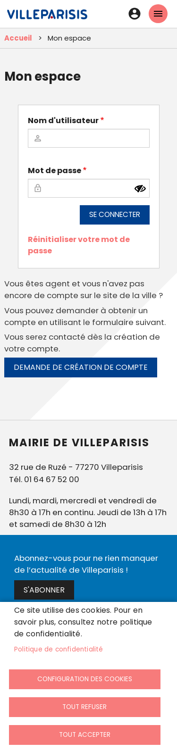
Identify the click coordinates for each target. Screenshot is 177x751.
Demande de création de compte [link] (81, 367)
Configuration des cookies (84, 679)
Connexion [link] (134, 13)
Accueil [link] (18, 38)
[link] (47, 19)
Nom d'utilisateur (63, 120)
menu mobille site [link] (158, 13)
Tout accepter (84, 734)
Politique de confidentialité (58, 649)
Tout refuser (84, 706)
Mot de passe (54, 170)
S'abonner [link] (44, 589)
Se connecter (114, 214)
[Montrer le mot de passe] (140, 188)
